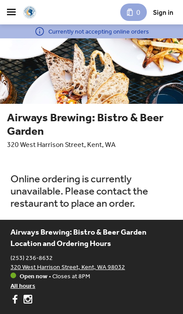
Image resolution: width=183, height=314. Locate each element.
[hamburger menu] (11, 12)
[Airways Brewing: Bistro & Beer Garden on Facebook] (15, 300)
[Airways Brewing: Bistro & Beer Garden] (30, 12)
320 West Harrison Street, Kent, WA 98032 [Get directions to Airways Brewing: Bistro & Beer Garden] (67, 267)
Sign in (163, 12)
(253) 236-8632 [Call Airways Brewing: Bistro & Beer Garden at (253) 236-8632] (31, 258)
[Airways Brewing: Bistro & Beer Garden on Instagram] (26, 300)
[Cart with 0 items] (133, 12)
